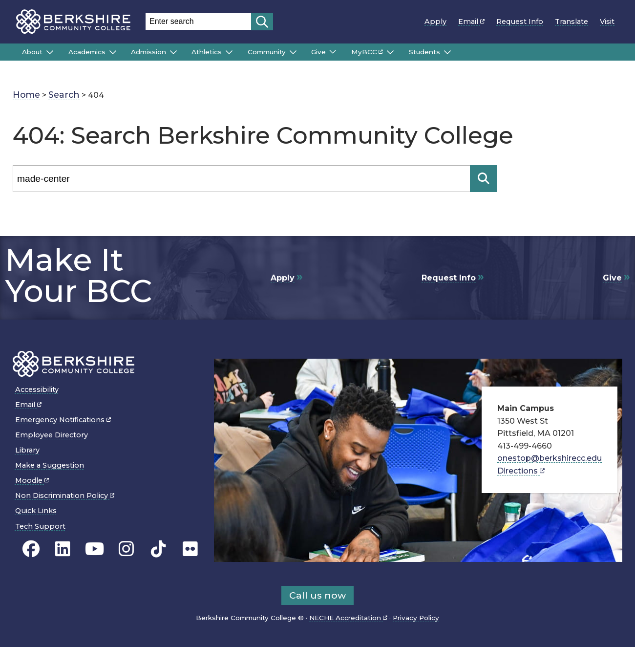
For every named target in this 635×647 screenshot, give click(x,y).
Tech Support (40, 526)
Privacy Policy (416, 618)
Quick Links (36, 510)
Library (27, 450)
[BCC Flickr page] (190, 548)
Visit (607, 21)
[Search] (241, 178)
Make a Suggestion (49, 465)
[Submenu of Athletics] (229, 52)
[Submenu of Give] (332, 51)
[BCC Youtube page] (94, 548)
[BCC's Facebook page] (31, 548)
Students (424, 52)
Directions (521, 470)
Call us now (317, 595)
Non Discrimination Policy (64, 495)
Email (471, 21)
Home (26, 94)
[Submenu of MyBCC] (390, 52)
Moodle (32, 480)
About (32, 52)
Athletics (206, 52)
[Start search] (262, 21)
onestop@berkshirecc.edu (549, 458)
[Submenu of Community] (293, 52)
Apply (435, 21)
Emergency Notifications (63, 419)
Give (318, 52)
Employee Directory (51, 435)
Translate (571, 21)
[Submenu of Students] (447, 52)
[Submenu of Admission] (173, 52)
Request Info (519, 21)
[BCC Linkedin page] (62, 548)
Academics (87, 52)
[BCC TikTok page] (158, 548)
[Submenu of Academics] (113, 52)
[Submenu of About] (50, 52)
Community (267, 52)
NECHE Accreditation (348, 618)
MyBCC (367, 52)
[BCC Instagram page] (126, 548)
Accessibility (37, 389)
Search (64, 94)
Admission (148, 52)
